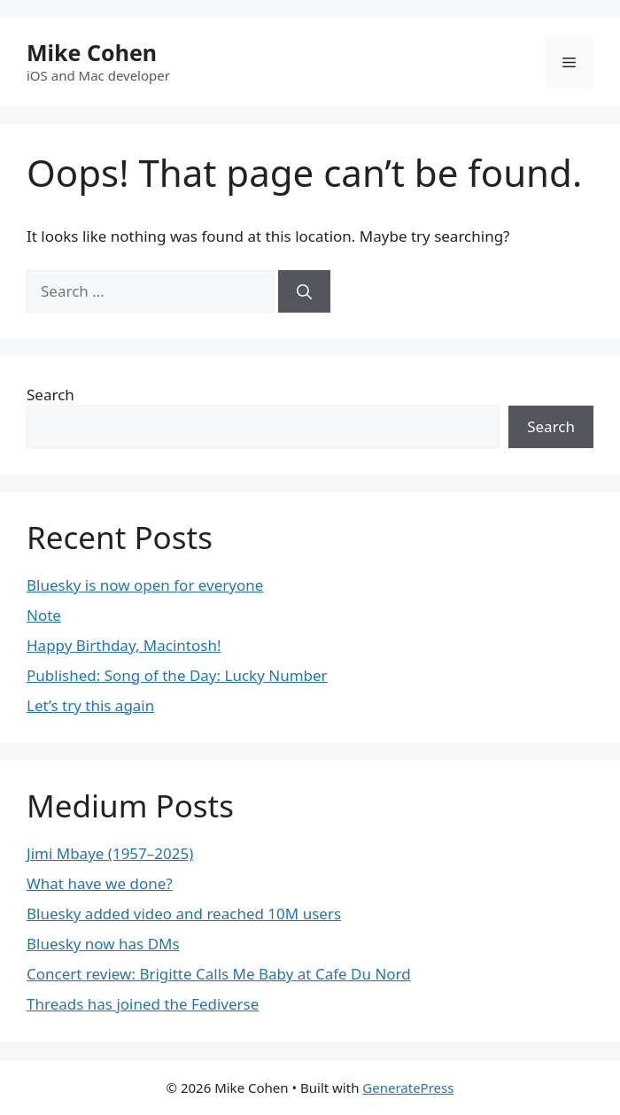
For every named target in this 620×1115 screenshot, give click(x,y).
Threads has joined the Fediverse (143, 1004)
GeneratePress (407, 1087)
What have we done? (100, 883)
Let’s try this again (90, 705)
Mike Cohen (92, 52)
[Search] (304, 291)
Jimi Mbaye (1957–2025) (110, 853)
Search (50, 394)
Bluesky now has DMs (103, 943)
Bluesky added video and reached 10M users (184, 913)
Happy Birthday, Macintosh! (124, 645)
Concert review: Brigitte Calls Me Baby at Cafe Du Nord (219, 974)
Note (44, 615)
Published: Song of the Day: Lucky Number (177, 675)
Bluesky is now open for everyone (145, 585)
